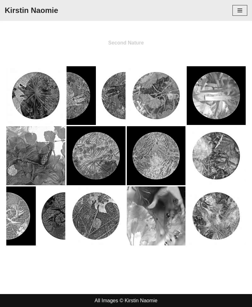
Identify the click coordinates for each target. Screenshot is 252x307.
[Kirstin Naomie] (31, 10)
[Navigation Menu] (239, 10)
